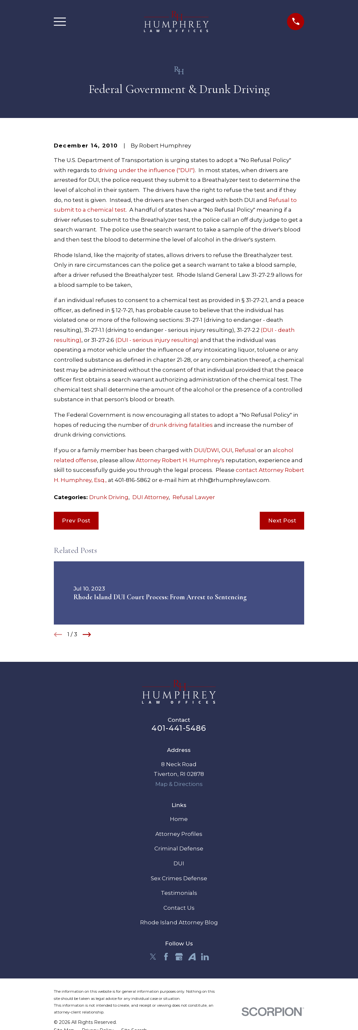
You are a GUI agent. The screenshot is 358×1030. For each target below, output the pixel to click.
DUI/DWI (206, 450)
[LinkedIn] (205, 957)
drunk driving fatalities (182, 425)
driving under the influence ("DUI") (146, 170)
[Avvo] (192, 957)
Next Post (282, 520)
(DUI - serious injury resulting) (157, 340)
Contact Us (179, 908)
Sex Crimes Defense (179, 878)
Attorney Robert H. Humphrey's (181, 460)
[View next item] (87, 634)
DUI (178, 863)
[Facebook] (166, 957)
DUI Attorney (150, 497)
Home (179, 819)
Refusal (245, 450)
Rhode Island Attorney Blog (179, 922)
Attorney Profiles (178, 834)
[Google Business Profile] (179, 957)
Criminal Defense (178, 848)
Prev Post (76, 520)
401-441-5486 (178, 728)
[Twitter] (153, 957)
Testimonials (179, 893)
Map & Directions (179, 784)
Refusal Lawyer (194, 497)
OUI (226, 450)
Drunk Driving (108, 497)
